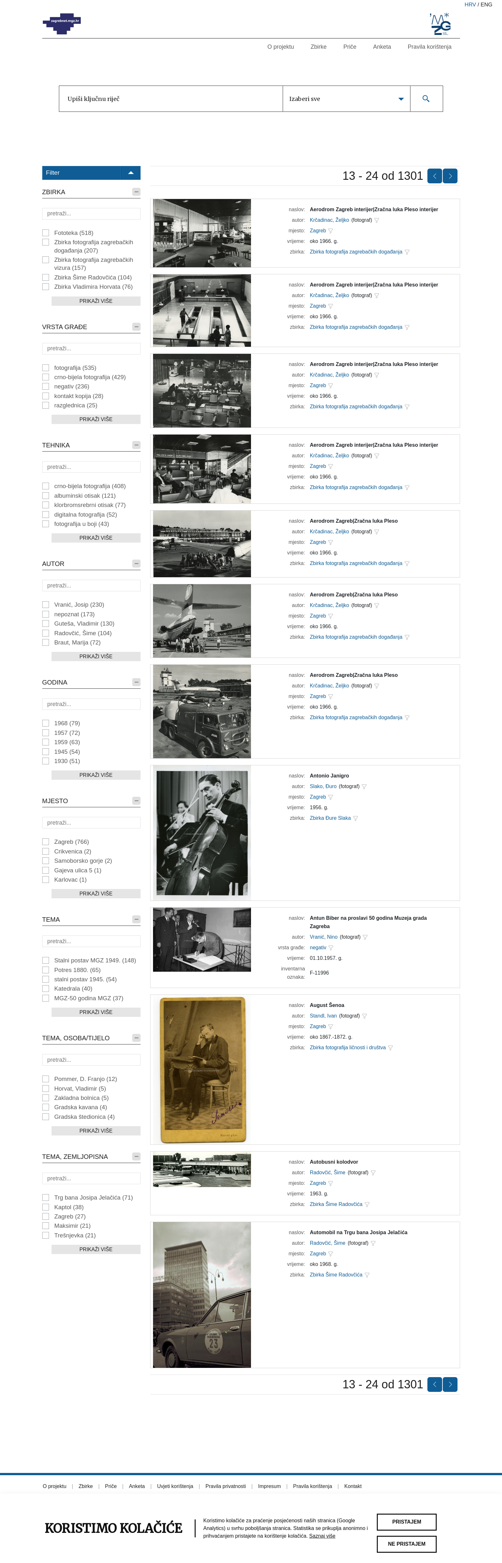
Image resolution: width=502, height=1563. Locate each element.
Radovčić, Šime (83, 633)
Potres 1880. (77, 970)
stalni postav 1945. (85, 979)
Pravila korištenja (429, 47)
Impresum (269, 1486)
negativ (72, 386)
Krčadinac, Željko (329, 220)
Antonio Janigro (329, 775)
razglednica (76, 405)
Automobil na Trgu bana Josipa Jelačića (359, 1232)
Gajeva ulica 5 (77, 870)
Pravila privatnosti (226, 1486)
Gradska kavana (80, 1107)
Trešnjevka (75, 1235)
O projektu (280, 47)
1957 (67, 732)
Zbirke (319, 47)
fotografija (75, 367)
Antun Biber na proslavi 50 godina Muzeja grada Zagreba (368, 922)
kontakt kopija (78, 396)
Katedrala (73, 988)
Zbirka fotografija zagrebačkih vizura (93, 263)
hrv (470, 5)
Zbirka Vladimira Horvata (93, 286)
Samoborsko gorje (83, 860)
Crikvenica (73, 851)
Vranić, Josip (79, 604)
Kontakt (352, 1486)
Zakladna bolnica (81, 1097)
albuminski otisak (85, 495)
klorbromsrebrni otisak (90, 505)
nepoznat (74, 614)
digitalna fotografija (85, 514)
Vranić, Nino (324, 937)
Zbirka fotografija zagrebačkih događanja (93, 246)
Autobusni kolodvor (334, 1162)
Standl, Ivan (323, 1015)
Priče (349, 47)
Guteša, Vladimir (84, 623)
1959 (67, 742)
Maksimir (72, 1225)
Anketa (382, 47)
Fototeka (73, 232)
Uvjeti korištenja (175, 1486)
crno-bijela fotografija (90, 377)
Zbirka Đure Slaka (330, 818)
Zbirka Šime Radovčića (93, 277)
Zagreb (71, 841)
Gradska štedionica (84, 1116)
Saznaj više (322, 1536)
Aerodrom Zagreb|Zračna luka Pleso (354, 521)
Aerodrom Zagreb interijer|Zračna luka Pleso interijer (374, 209)
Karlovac (70, 879)
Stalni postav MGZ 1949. (95, 960)
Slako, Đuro (323, 786)
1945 (67, 751)
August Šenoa (327, 1005)
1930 (67, 761)
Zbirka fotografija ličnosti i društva (348, 1047)
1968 (67, 723)
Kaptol (69, 1207)
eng (486, 5)
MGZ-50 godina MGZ (89, 998)
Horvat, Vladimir (80, 1088)
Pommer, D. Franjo (85, 1079)
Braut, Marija (77, 642)
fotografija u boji (81, 523)
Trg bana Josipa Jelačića (93, 1197)
